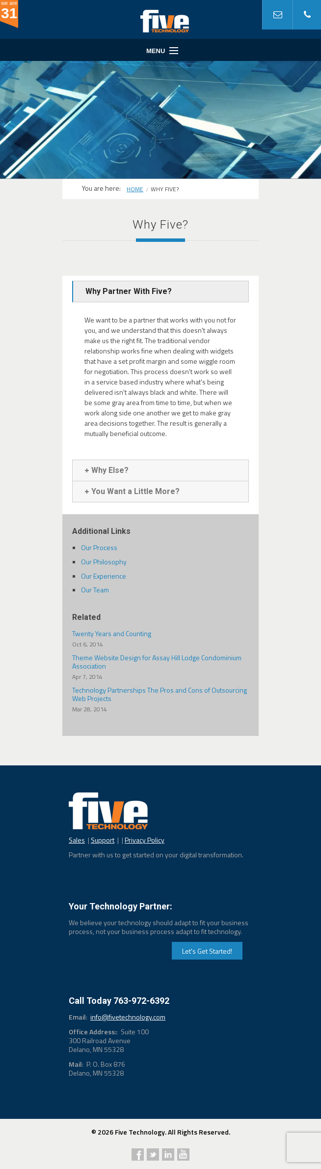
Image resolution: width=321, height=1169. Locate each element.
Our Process (99, 547)
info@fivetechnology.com (127, 1017)
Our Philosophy (104, 561)
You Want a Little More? (132, 491)
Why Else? (107, 470)
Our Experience (103, 576)
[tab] (160, 291)
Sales (77, 840)
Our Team (95, 589)
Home (135, 189)
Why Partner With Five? (128, 291)
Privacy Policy (144, 840)
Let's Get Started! (207, 951)
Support (102, 840)
